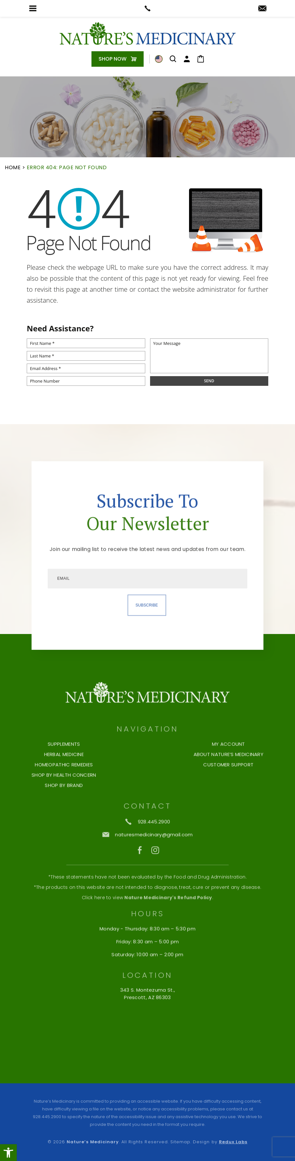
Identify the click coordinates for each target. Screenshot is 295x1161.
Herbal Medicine (64, 770)
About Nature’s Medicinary (229, 770)
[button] (8, 1152)
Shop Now (113, 59)
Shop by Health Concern (64, 790)
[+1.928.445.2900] (147, 837)
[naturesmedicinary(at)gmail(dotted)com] (262, 9)
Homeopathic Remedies (64, 780)
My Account (228, 759)
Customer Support (228, 780)
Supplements (64, 759)
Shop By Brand (64, 801)
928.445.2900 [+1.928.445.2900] (47, 1117)
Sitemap (180, 1142)
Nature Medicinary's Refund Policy (168, 913)
